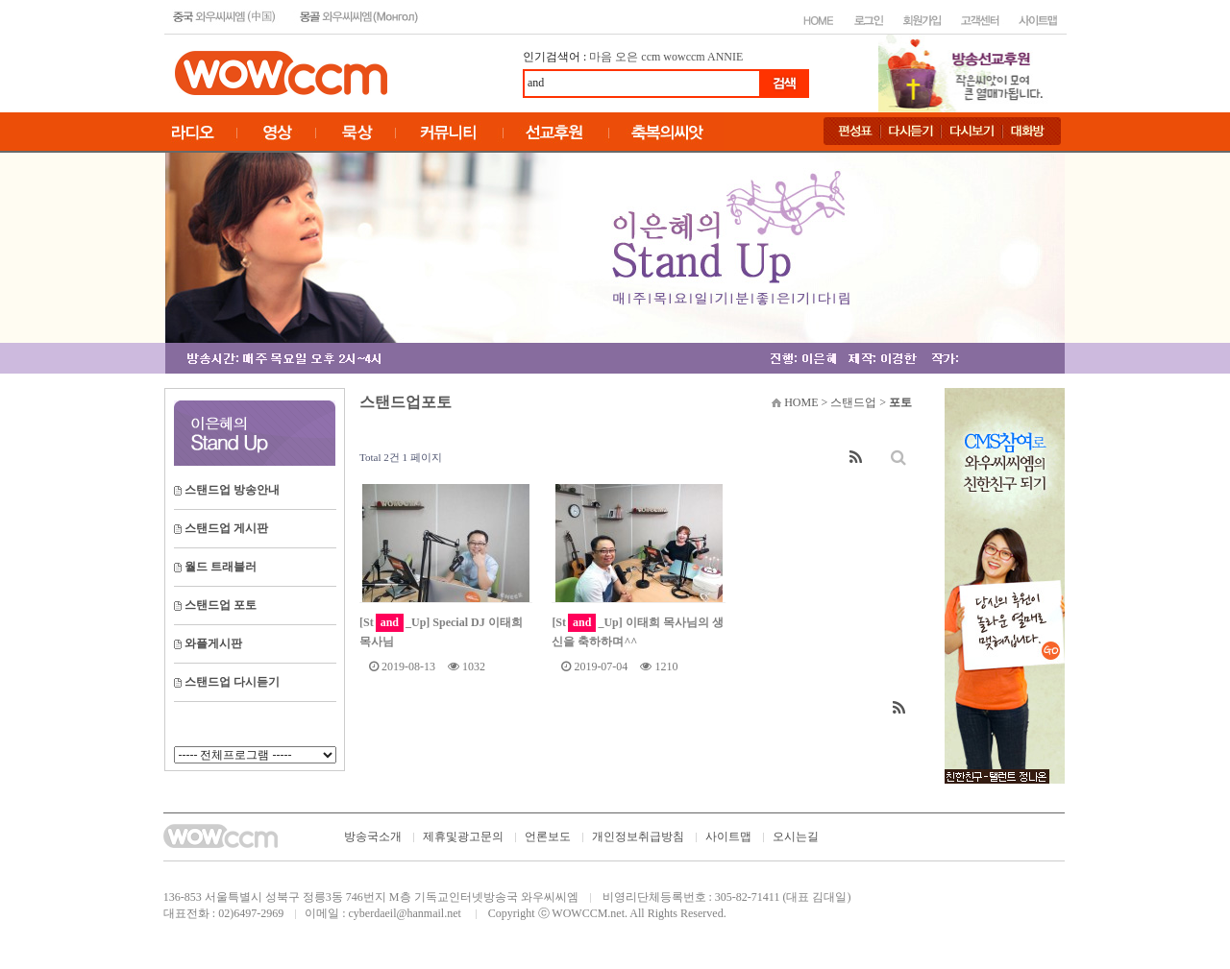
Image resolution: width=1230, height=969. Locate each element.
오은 (626, 56)
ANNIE (725, 56)
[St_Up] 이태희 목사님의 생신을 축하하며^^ (637, 631)
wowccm (683, 56)
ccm (650, 56)
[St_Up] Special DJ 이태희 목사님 (441, 631)
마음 (600, 56)
